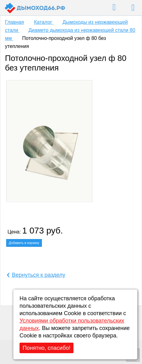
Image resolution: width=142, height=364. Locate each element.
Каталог (44, 22)
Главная (14, 22)
